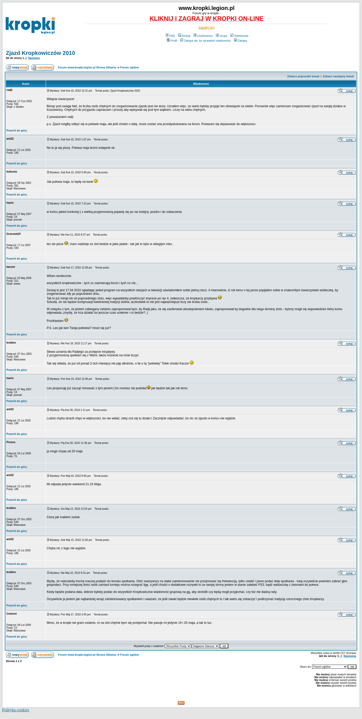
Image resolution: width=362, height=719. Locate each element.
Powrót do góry (16, 130)
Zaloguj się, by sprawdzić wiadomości (205, 40)
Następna (34, 58)
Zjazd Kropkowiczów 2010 (40, 53)
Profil (172, 40)
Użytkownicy (203, 35)
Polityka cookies (15, 710)
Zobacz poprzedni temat (303, 76)
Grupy (221, 35)
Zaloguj (240, 40)
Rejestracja (239, 35)
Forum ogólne (129, 67)
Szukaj (184, 35)
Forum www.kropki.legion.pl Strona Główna (87, 67)
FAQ (170, 35)
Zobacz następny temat (338, 76)
